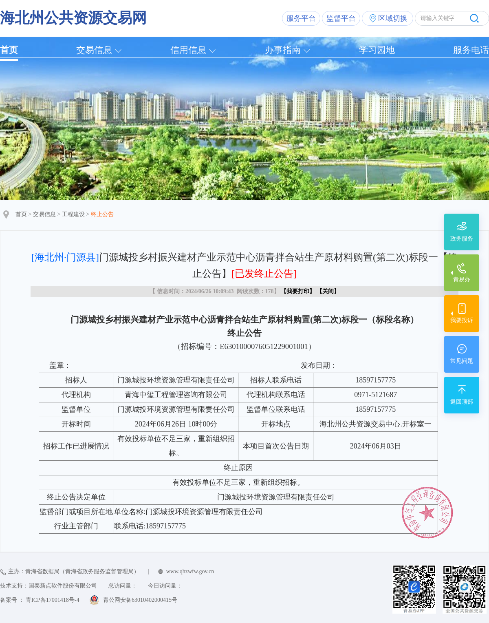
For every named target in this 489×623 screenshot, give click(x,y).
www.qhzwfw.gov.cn (190, 571)
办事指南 (283, 50)
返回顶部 (461, 402)
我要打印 (297, 291)
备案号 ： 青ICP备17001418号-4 (39, 600)
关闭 (328, 291)
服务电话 (471, 50)
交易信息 (94, 50)
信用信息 (188, 50)
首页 (9, 50)
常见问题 (461, 361)
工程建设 (73, 214)
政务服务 (461, 239)
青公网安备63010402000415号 (140, 600)
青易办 (461, 279)
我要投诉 (461, 320)
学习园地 (377, 50)
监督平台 (341, 18)
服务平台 (301, 18)
